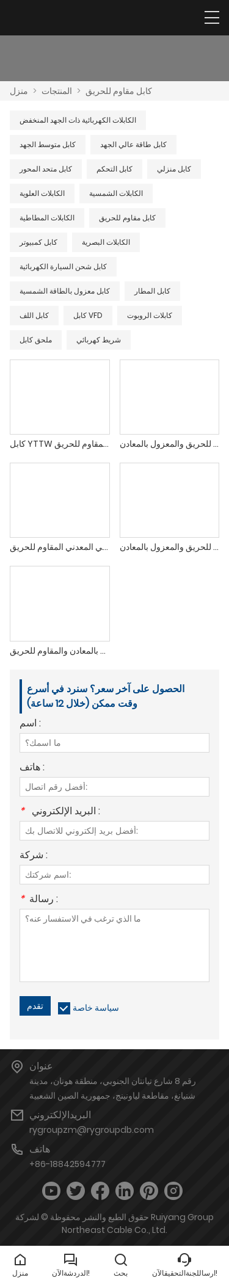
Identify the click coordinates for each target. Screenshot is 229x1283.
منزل (19, 91)
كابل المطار (152, 291)
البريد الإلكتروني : (60, 812)
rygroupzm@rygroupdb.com (91, 1130)
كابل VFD (88, 315)
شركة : (34, 856)
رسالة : (39, 900)
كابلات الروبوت (149, 315)
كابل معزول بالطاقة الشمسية (65, 291)
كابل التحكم (114, 169)
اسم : (30, 724)
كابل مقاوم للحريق (118, 91)
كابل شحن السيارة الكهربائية (63, 266)
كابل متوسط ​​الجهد (48, 144)
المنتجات (57, 91)
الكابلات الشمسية (116, 193)
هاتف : (32, 768)
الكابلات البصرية (106, 242)
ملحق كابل (36, 339)
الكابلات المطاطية (47, 217)
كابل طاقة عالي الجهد (133, 144)
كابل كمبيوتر (38, 242)
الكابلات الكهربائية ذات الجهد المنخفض (78, 120)
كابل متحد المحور (46, 169)
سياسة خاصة (96, 1008)
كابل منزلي (174, 169)
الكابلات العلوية (42, 193)
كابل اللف (34, 315)
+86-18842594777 (67, 1164)
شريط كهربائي (98, 339)
